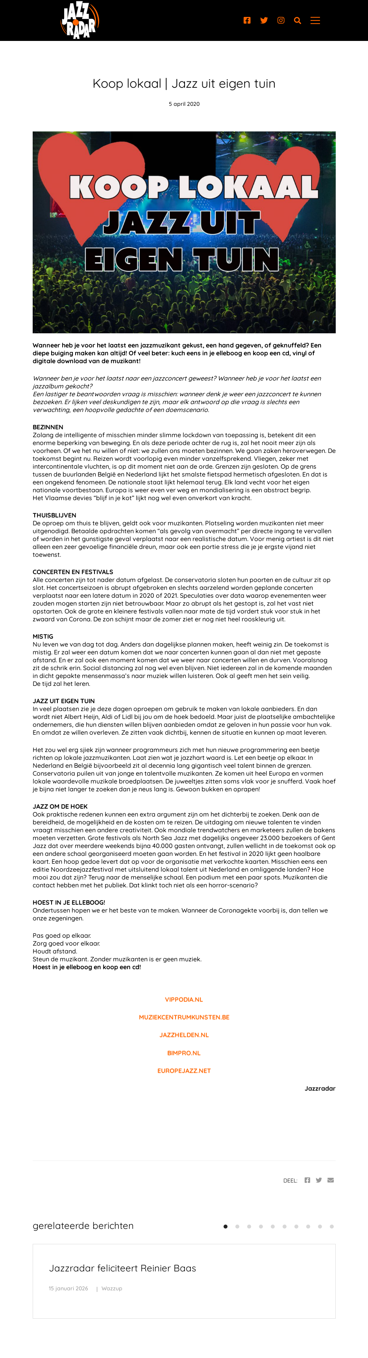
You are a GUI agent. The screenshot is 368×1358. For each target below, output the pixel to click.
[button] (225, 1227)
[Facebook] (247, 20)
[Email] (330, 1180)
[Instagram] (281, 20)
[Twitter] (264, 20)
